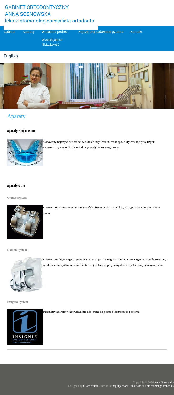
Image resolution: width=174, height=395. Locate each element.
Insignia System (17, 302)
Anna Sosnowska (164, 382)
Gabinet (9, 31)
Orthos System (17, 197)
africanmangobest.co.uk (160, 386)
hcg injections (120, 386)
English (11, 56)
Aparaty (29, 31)
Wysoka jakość (52, 40)
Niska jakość (50, 44)
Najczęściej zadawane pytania (100, 31)
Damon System (17, 250)
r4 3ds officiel (91, 386)
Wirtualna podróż (54, 31)
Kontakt (136, 31)
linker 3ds (135, 386)
